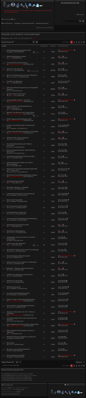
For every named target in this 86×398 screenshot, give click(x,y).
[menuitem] (80, 14)
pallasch (11, 139)
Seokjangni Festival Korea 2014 (18, 225)
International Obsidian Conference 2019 (20, 156)
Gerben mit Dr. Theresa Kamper (18, 138)
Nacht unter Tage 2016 (14, 200)
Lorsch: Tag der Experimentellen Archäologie (22, 131)
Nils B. (16, 38)
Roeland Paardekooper (67, 50)
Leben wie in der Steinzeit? (16, 243)
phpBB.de (18, 391)
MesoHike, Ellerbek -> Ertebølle (18, 187)
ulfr (33, 38)
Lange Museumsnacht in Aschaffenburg (21, 194)
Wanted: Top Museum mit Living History (21, 112)
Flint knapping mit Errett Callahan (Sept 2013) (22, 324)
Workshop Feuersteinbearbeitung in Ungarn (22, 175)
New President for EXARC (16, 355)
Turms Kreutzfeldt (23, 38)
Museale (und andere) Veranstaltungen (20, 34)
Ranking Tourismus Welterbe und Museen (21, 337)
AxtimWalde (14, 77)
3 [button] (76, 42)
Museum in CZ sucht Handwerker (18, 349)
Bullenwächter (64, 81)
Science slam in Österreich (16, 94)
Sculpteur (62, 187)
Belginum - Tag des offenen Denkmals (20, 268)
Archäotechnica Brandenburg (17, 63)
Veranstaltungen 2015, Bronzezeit (18, 256)
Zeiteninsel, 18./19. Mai (14, 281)
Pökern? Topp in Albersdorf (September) (21, 299)
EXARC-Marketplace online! (16, 56)
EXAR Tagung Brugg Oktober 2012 (19, 50)
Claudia (62, 212)
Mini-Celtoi (10, 343)
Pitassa (62, 75)
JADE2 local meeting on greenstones (20, 274)
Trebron (11, 70)
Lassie (11, 321)
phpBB (9, 387)
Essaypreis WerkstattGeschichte (18, 293)
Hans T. (12, 38)
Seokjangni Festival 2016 (15, 181)
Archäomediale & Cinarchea (16, 212)
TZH (61, 68)
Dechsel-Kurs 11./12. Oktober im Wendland (22, 262)
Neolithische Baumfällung (16, 231)
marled (11, 269)
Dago (61, 112)
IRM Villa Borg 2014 (13, 287)
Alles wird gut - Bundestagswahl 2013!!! (20, 305)
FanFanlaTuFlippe (19, 389)
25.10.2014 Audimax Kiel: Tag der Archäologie (23, 249)
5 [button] (81, 42)
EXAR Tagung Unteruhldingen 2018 (19, 119)
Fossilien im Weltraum (14, 81)
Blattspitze (12, 251)
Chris (30, 38)
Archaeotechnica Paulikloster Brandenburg (22, 218)
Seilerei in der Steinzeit (15, 69)
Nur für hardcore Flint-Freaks (17, 206)
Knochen (62, 243)
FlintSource (12, 207)
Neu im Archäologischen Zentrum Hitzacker (22, 75)
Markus (11, 263)
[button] (84, 42)
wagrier (62, 249)
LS (9, 165)
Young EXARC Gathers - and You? (19, 100)
